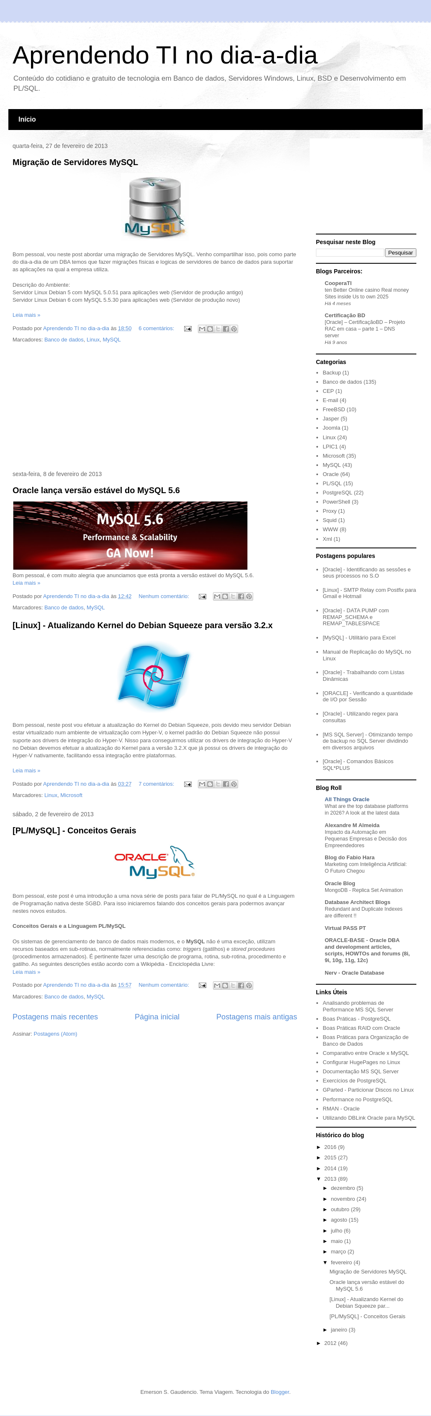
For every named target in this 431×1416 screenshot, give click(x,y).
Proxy (329, 511)
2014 (331, 1168)
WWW (330, 529)
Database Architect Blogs (357, 902)
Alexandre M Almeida (352, 825)
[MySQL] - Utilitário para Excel (359, 637)
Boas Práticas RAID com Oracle (361, 1028)
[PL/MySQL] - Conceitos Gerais (74, 830)
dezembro (344, 1188)
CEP (328, 391)
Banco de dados (64, 339)
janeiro (340, 1330)
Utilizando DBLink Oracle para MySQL (369, 1118)
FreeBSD (334, 409)
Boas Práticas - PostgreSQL (357, 1019)
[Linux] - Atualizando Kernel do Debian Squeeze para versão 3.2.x (143, 625)
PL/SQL (332, 483)
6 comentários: (157, 328)
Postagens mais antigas (256, 1017)
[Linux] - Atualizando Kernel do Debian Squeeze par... (366, 1302)
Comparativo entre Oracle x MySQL (366, 1053)
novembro (344, 1199)
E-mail (330, 400)
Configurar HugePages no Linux (361, 1062)
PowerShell (336, 502)
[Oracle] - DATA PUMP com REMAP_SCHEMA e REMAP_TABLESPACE (356, 617)
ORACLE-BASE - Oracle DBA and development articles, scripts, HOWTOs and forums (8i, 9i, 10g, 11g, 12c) (367, 950)
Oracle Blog (340, 883)
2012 (331, 1343)
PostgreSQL (337, 492)
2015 (331, 1157)
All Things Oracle (347, 799)
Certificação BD (345, 315)
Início (27, 119)
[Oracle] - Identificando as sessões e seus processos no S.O (366, 572)
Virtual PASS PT (345, 928)
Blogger (280, 1392)
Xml (327, 539)
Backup (332, 372)
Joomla (331, 428)
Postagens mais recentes (55, 1017)
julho (337, 1231)
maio (337, 1241)
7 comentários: (157, 784)
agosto (340, 1220)
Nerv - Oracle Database (354, 973)
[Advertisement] (155, 407)
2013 (331, 1179)
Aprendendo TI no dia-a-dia (165, 55)
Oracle (331, 474)
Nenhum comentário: (164, 596)
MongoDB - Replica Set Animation (364, 890)
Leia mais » (26, 315)
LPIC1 (330, 446)
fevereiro (342, 1262)
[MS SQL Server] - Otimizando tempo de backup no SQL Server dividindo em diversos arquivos (368, 741)
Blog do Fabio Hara (350, 857)
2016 (331, 1147)
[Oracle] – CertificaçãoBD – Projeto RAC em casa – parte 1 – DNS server (365, 329)
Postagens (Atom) (55, 1034)
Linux (93, 339)
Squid (329, 520)
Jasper (331, 418)
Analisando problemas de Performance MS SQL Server (358, 1006)
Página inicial (157, 1017)
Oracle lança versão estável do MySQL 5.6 (96, 490)
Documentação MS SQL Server (361, 1071)
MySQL (112, 339)
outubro (341, 1209)
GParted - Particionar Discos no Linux (368, 1090)
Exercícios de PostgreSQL (354, 1080)
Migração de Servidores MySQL (75, 162)
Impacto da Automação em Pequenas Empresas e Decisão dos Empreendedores (366, 838)
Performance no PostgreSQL (358, 1099)
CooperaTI (338, 283)
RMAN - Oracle (341, 1108)
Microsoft (71, 795)
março (339, 1251)
